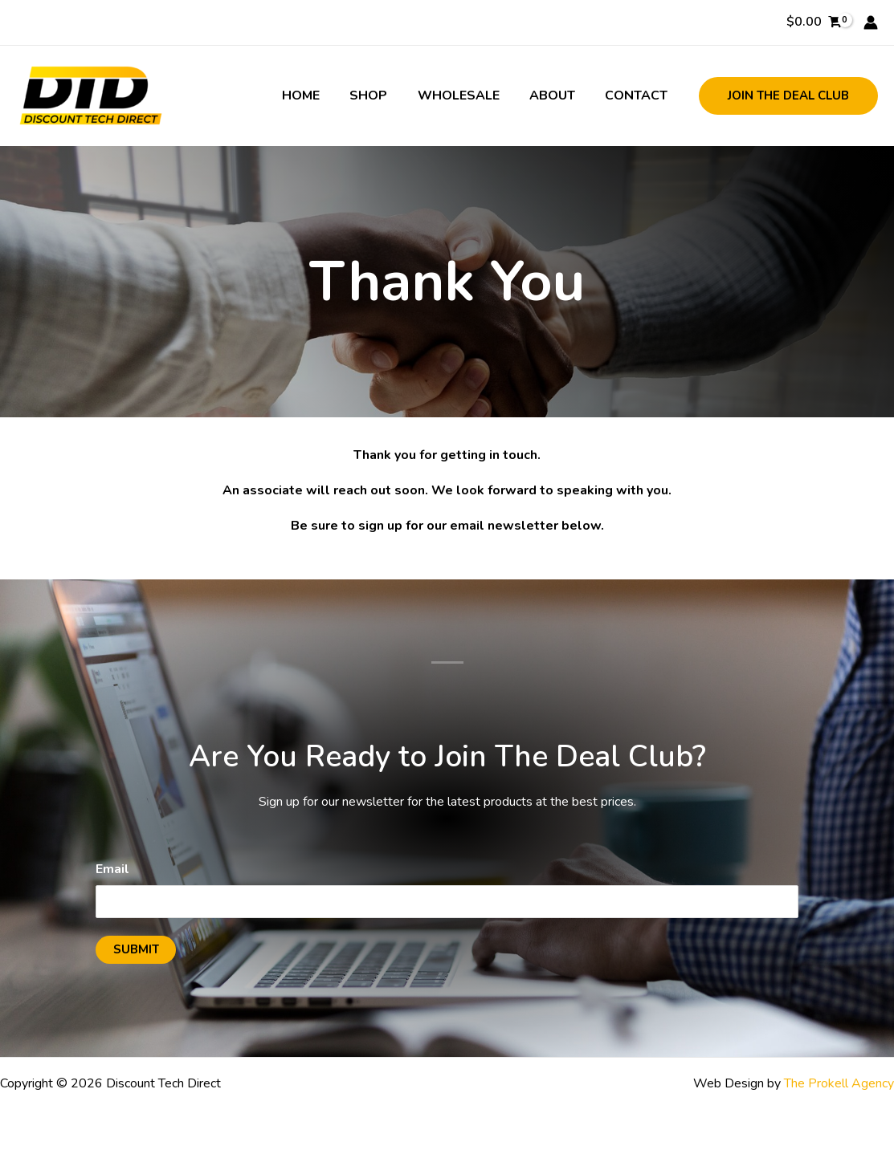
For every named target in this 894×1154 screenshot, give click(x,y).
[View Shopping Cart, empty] (813, 22)
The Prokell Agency (839, 1083)
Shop (383, 95)
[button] (788, 96)
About (559, 95)
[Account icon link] (870, 22)
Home (320, 95)
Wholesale (469, 95)
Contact (638, 95)
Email (112, 869)
